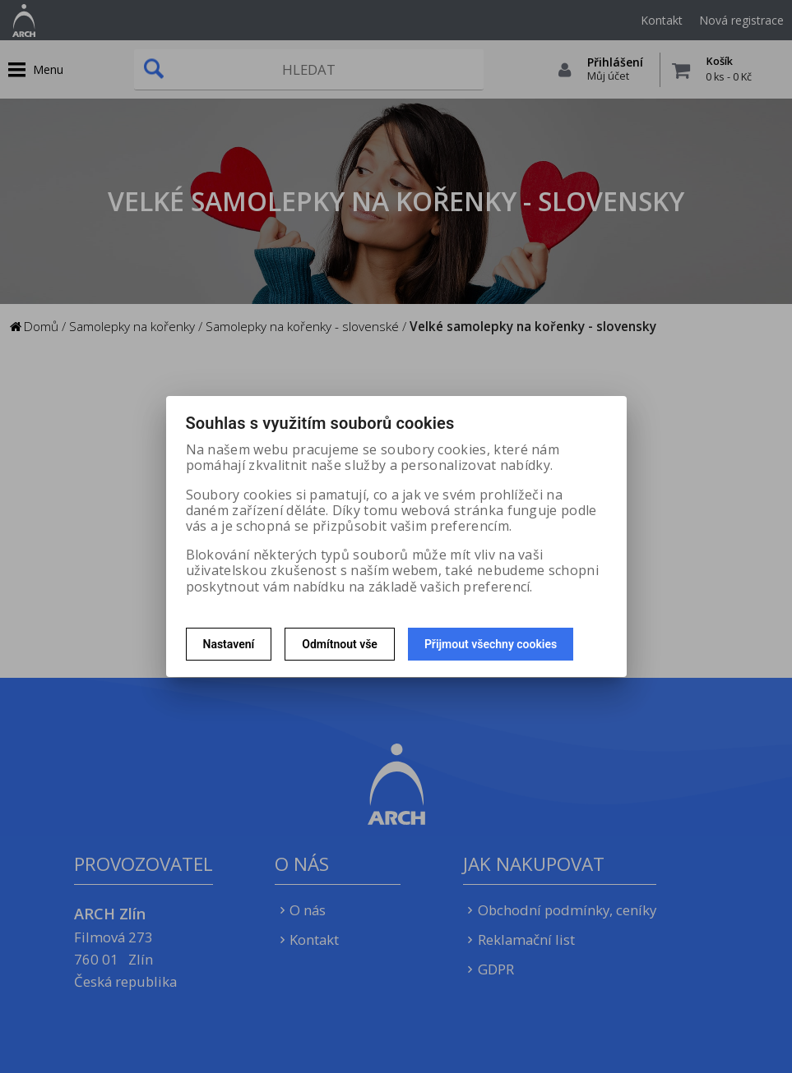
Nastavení (229, 644)
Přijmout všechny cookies (490, 644)
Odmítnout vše (339, 644)
